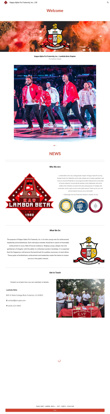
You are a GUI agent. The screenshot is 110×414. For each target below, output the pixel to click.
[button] (108, 2)
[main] (55, 10)
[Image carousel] (55, 105)
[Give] (55, 410)
